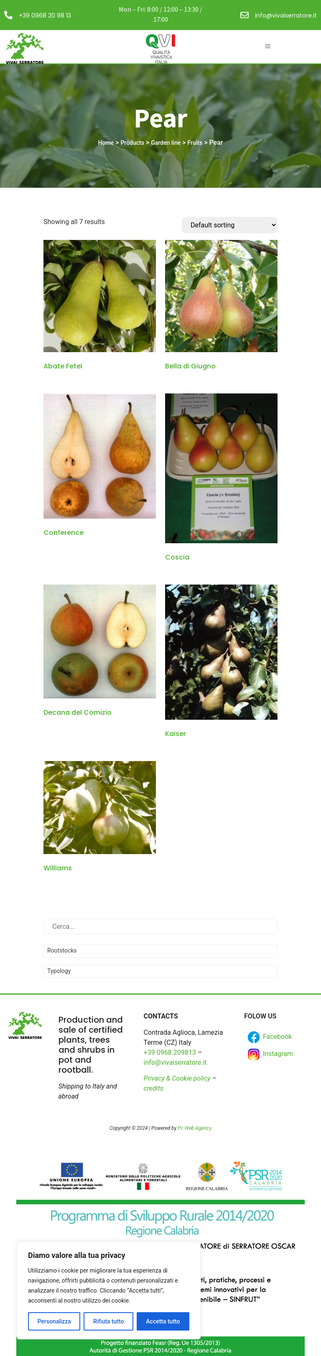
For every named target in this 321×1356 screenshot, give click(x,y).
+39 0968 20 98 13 (45, 15)
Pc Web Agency (194, 1128)
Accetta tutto (163, 1321)
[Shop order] (230, 225)
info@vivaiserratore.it (286, 15)
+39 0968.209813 (170, 1052)
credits (153, 1088)
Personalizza (54, 1321)
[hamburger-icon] (267, 46)
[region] (109, 1290)
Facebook (269, 1037)
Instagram (269, 1054)
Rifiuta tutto (108, 1321)
